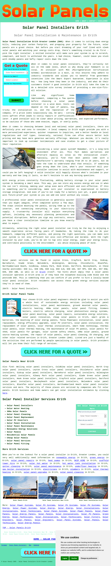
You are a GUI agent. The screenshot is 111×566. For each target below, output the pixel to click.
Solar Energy (47, 508)
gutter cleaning (11, 466)
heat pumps (54, 460)
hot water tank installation (79, 463)
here (5, 393)
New (30, 545)
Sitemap (4, 545)
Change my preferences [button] (89, 558)
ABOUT (84, 21)
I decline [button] (74, 558)
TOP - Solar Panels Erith (17, 528)
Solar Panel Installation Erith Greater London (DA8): (33, 42)
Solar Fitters (92, 517)
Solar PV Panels (90, 514)
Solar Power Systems (21, 505)
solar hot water (38, 463)
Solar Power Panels (81, 511)
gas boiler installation (16, 469)
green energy (97, 458)
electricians (50, 469)
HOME (77, 21)
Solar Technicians (31, 511)
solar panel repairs (22, 460)
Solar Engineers (44, 520)
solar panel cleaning (72, 472)
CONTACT (92, 21)
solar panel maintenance (47, 466)
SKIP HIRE (79, 460)
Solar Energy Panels (24, 514)
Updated (36, 545)
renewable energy (65, 458)
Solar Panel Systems (55, 511)
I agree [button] (64, 558)
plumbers (75, 469)
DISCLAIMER (102, 21)
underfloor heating (85, 466)
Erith (42, 272)
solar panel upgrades (35, 472)
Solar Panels (45, 514)
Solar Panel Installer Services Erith (34, 399)
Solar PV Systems (45, 505)
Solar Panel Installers (17, 545)
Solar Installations (87, 508)
